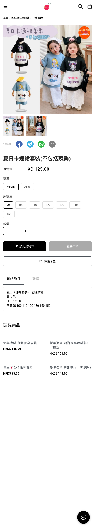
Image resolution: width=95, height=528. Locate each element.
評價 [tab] (36, 279)
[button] (19, 144)
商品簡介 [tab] (13, 279)
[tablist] (47, 279)
